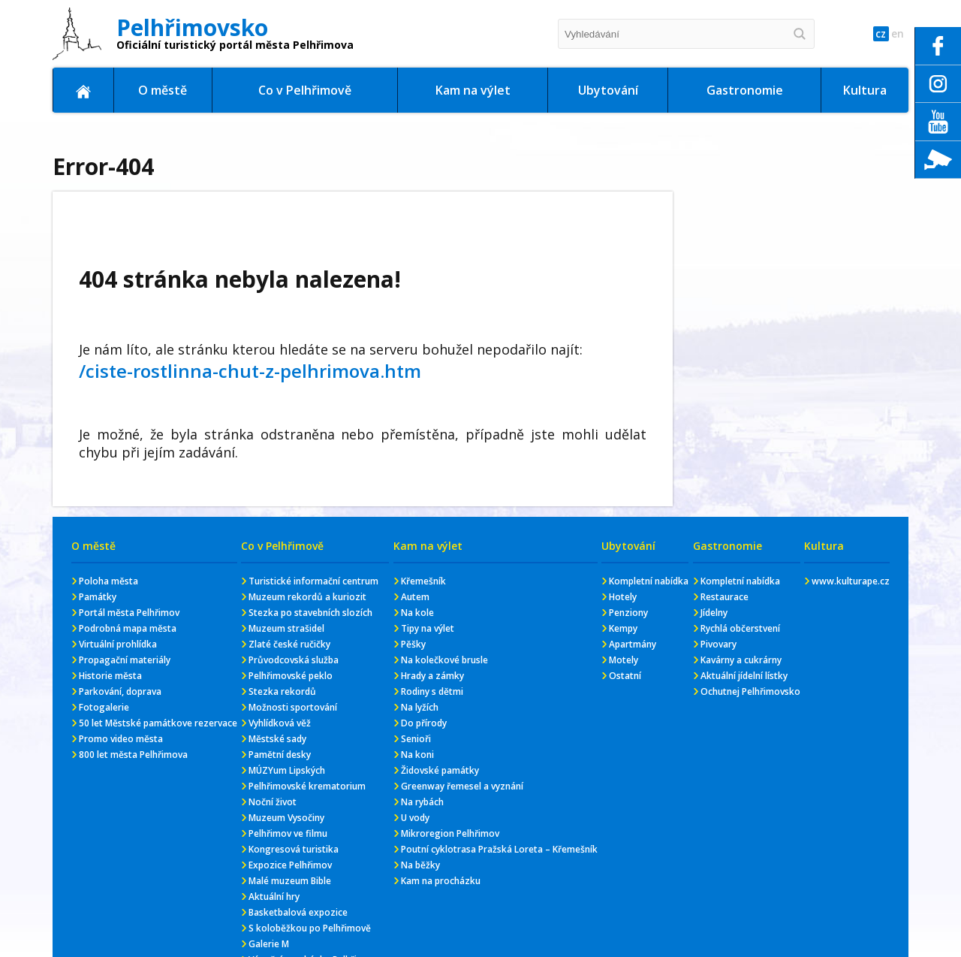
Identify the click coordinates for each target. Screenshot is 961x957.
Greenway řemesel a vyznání (462, 786)
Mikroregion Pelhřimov (450, 833)
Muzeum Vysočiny (286, 817)
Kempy (623, 628)
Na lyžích (419, 707)
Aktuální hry (274, 896)
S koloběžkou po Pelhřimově (310, 928)
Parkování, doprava (120, 691)
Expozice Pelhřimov (290, 865)
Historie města (110, 675)
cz (869, 34)
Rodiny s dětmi (432, 691)
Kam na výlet (473, 90)
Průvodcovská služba (294, 660)
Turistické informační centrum (313, 581)
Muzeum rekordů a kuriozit (307, 596)
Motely (623, 660)
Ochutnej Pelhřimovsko (750, 691)
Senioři (416, 738)
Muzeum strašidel (286, 628)
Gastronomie (744, 90)
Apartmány (632, 644)
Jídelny (714, 612)
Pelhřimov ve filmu (288, 833)
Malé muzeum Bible (290, 880)
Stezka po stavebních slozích (310, 612)
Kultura (865, 90)
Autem (415, 596)
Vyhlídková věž (280, 723)
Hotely (623, 596)
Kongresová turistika (294, 849)
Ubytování (608, 90)
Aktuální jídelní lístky (744, 675)
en (893, 34)
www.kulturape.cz (851, 581)
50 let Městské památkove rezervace (158, 723)
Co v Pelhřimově (304, 90)
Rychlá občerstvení (740, 628)
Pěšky (413, 644)
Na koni (417, 754)
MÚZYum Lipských (287, 770)
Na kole (417, 612)
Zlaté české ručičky (289, 644)
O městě (162, 90)
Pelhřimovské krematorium (307, 786)
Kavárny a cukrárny (741, 660)
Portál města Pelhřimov (129, 612)
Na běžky (420, 865)
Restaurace (724, 596)
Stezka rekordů (282, 691)
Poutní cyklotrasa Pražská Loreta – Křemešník (499, 849)
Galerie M (269, 943)
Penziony (628, 612)
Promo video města (121, 738)
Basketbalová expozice (298, 912)
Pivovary (718, 644)
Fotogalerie (104, 707)
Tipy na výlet (427, 628)
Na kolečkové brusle (444, 660)
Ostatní (625, 675)
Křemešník (423, 581)
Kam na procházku (440, 880)
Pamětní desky (280, 754)
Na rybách (422, 801)
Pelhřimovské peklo (291, 675)
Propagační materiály (124, 660)
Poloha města (108, 581)
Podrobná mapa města (127, 628)
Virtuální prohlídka (118, 644)
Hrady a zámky (432, 675)
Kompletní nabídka (648, 581)
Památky (97, 596)
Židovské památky (440, 770)
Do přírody (424, 723)
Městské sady (277, 738)
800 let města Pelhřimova (133, 754)
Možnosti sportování (293, 707)
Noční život (273, 801)
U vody (415, 817)
